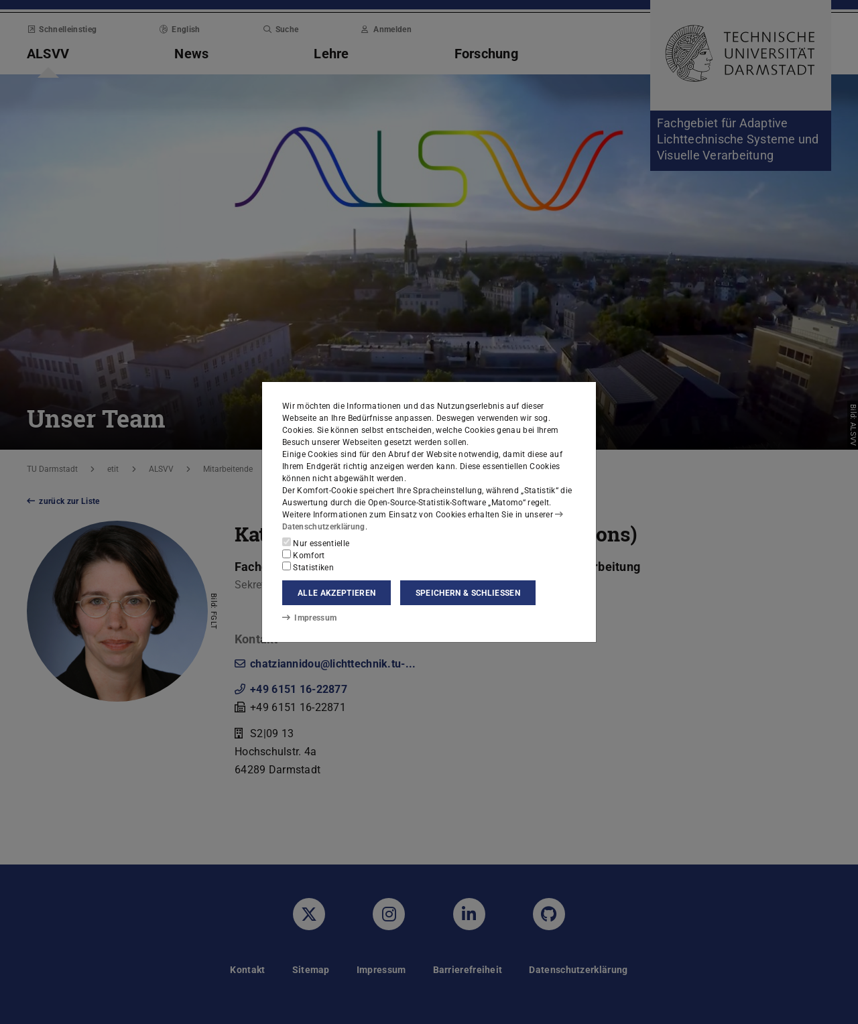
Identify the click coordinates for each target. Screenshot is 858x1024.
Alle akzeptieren (336, 593)
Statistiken (308, 567)
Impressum (309, 618)
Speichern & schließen (468, 593)
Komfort (303, 555)
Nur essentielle (315, 542)
